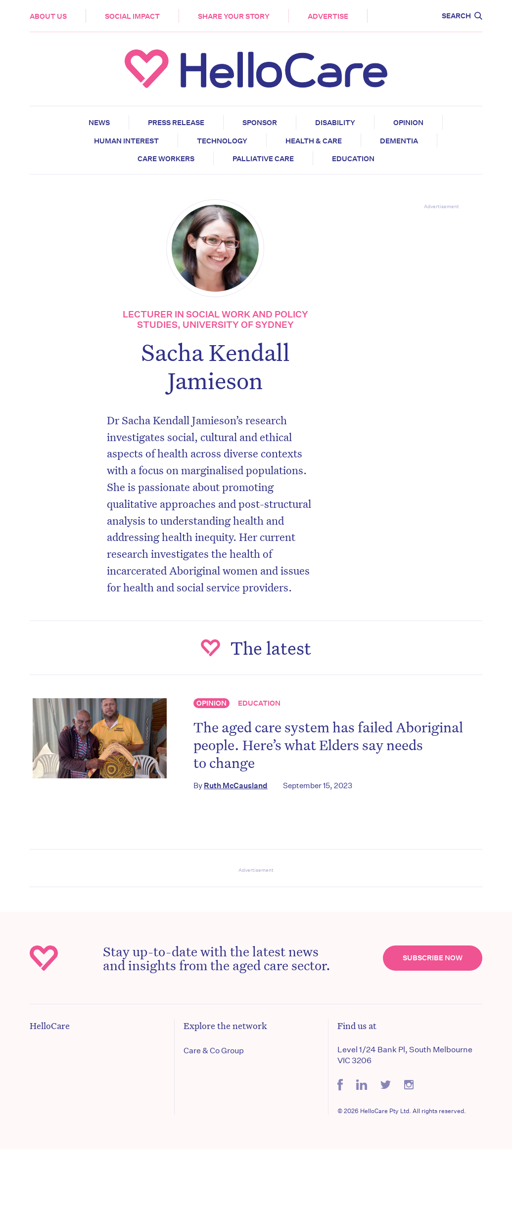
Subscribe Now (433, 957)
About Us (48, 16)
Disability (335, 122)
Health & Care (313, 140)
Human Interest (126, 140)
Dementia (399, 140)
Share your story (234, 16)
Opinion (408, 122)
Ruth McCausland (236, 785)
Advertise (328, 16)
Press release (176, 122)
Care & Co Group (214, 1050)
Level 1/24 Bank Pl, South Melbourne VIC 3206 (404, 1055)
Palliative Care (263, 158)
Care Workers (166, 158)
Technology (222, 140)
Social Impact (132, 16)
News (99, 122)
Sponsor (259, 122)
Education (353, 158)
